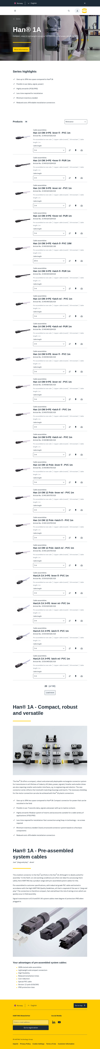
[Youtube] (59, 1022)
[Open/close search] (69, 11)
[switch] (70, 150)
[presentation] (32, 3)
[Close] (84, 3)
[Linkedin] (53, 1022)
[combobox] (74, 121)
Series (16, 19)
